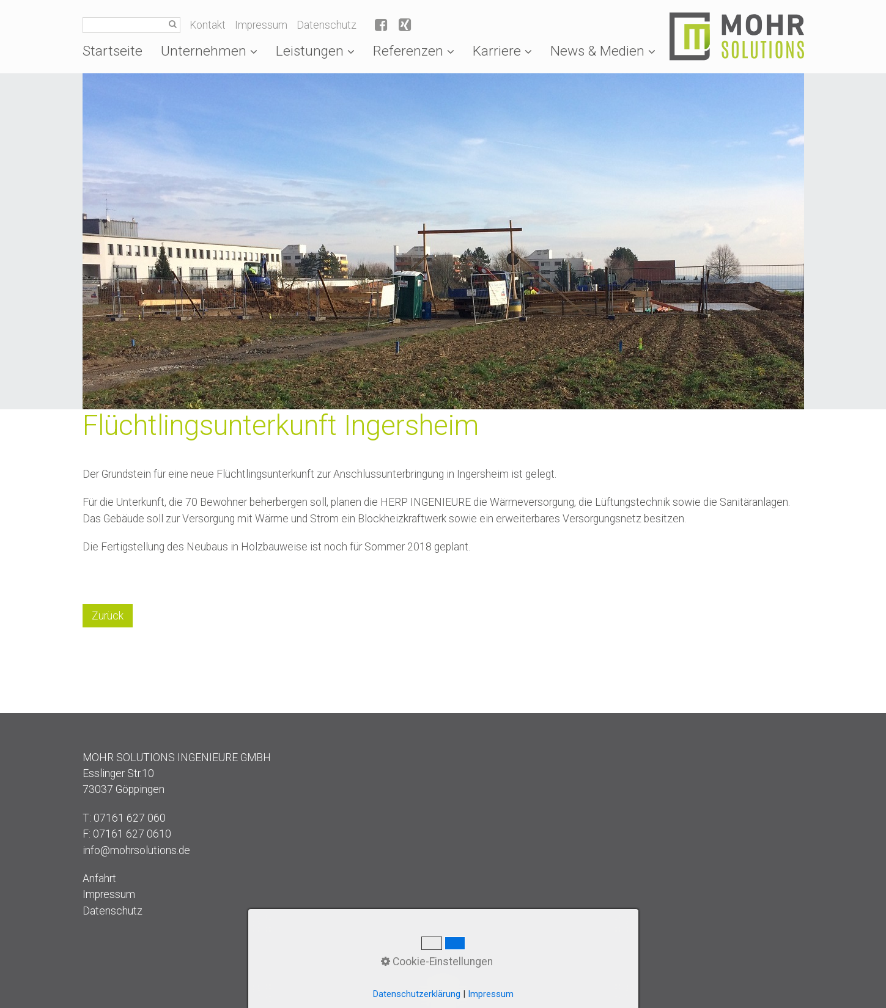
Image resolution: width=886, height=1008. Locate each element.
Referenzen (413, 51)
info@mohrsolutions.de (136, 850)
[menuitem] (117, 51)
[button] (108, 615)
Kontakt (208, 25)
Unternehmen (209, 51)
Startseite (112, 51)
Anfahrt (99, 878)
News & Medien (602, 51)
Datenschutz (326, 25)
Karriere (502, 51)
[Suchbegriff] (131, 25)
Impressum (261, 25)
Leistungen (315, 51)
